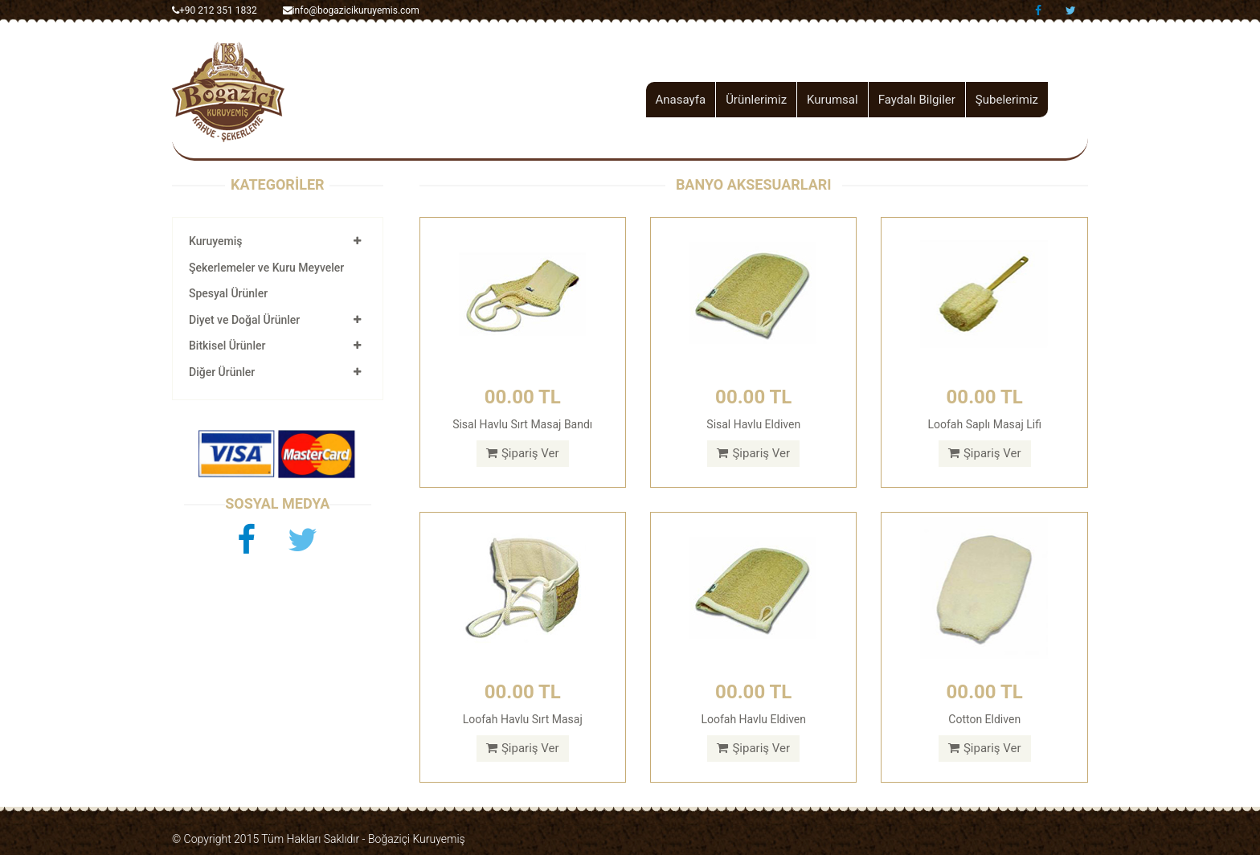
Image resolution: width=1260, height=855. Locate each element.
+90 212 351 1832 (214, 10)
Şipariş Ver (522, 453)
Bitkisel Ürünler (227, 345)
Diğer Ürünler (222, 372)
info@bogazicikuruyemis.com (351, 10)
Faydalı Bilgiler (916, 99)
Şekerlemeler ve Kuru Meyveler (266, 267)
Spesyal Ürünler (228, 293)
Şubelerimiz (1007, 99)
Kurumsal (832, 99)
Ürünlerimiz (756, 99)
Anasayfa (681, 99)
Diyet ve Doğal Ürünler (244, 319)
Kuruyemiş (215, 241)
